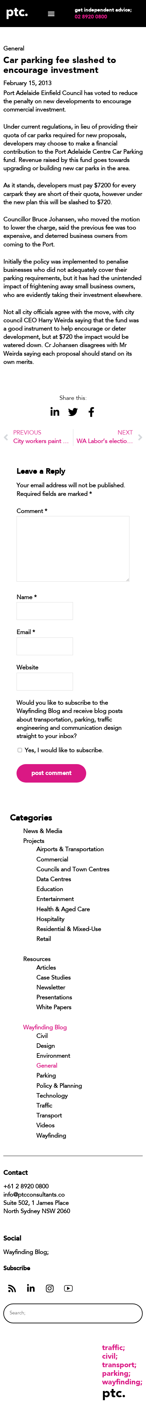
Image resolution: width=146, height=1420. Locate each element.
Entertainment (55, 900)
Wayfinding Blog (45, 1028)
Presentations (54, 998)
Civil (42, 1037)
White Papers (53, 1008)
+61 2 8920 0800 (26, 1187)
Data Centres (53, 880)
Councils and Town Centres (72, 870)
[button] (51, 13)
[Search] (125, 1313)
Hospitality (50, 920)
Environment (53, 1056)
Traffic (44, 1106)
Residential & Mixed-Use (68, 930)
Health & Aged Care (63, 910)
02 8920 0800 (91, 17)
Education (49, 890)
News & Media (42, 832)
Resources (37, 960)
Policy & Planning (59, 1086)
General (46, 1066)
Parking (46, 1076)
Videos (45, 1126)
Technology (52, 1096)
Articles (46, 968)
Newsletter (50, 988)
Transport (49, 1116)
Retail (43, 940)
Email (26, 633)
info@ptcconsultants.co (34, 1195)
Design (45, 1046)
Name (27, 598)
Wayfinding (51, 1136)
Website (27, 668)
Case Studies (53, 978)
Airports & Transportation (70, 850)
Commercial (52, 860)
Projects (33, 842)
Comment (32, 512)
